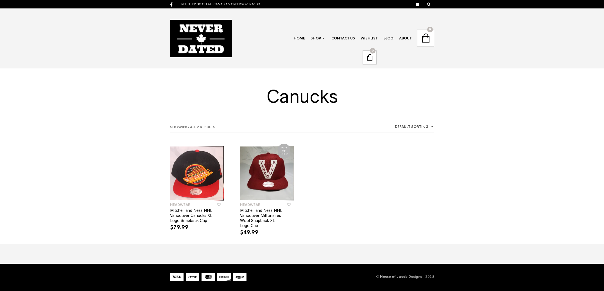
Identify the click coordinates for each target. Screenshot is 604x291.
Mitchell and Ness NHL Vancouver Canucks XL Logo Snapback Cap (191, 215)
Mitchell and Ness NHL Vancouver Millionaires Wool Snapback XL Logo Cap (261, 218)
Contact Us (343, 38)
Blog (388, 38)
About (405, 38)
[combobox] (400, 127)
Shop (316, 38)
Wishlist (369, 38)
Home (299, 38)
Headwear (180, 205)
